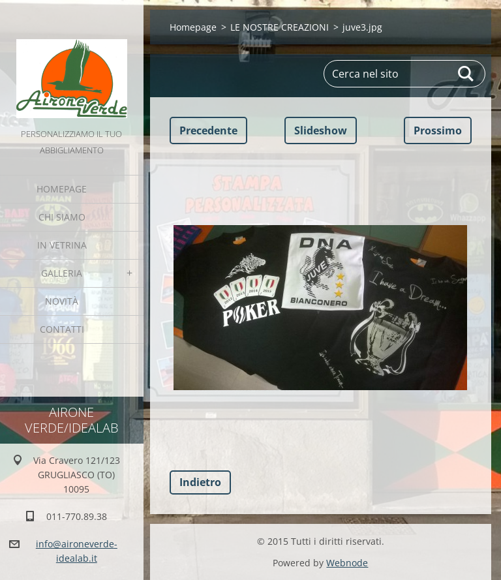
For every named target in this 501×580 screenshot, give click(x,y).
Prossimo (438, 130)
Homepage (62, 189)
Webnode (347, 563)
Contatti (62, 329)
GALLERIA (61, 273)
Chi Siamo (61, 217)
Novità (61, 301)
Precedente (208, 130)
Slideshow (320, 130)
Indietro (200, 482)
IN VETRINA (62, 245)
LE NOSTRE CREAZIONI (279, 27)
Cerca (466, 74)
